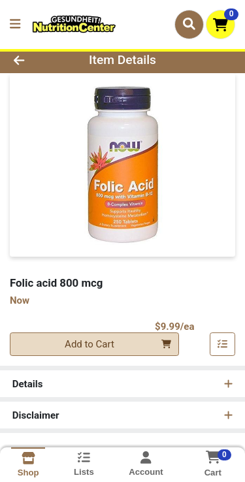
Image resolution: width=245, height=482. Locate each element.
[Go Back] (38, 60)
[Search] (189, 24)
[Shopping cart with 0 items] (220, 24)
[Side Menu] (15, 24)
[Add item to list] (223, 344)
